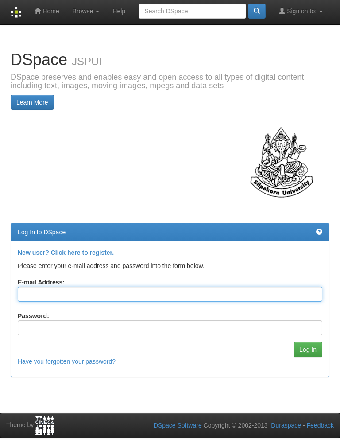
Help (118, 11)
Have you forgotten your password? (67, 361)
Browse (86, 11)
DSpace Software (178, 425)
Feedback (320, 425)
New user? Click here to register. (66, 252)
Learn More (32, 102)
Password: (33, 315)
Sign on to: (301, 11)
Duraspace (286, 425)
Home (47, 11)
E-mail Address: (41, 282)
